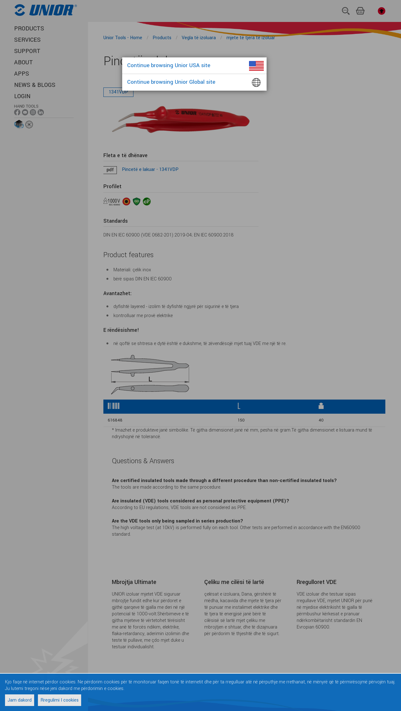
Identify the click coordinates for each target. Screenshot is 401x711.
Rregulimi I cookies (59, 700)
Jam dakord (20, 700)
